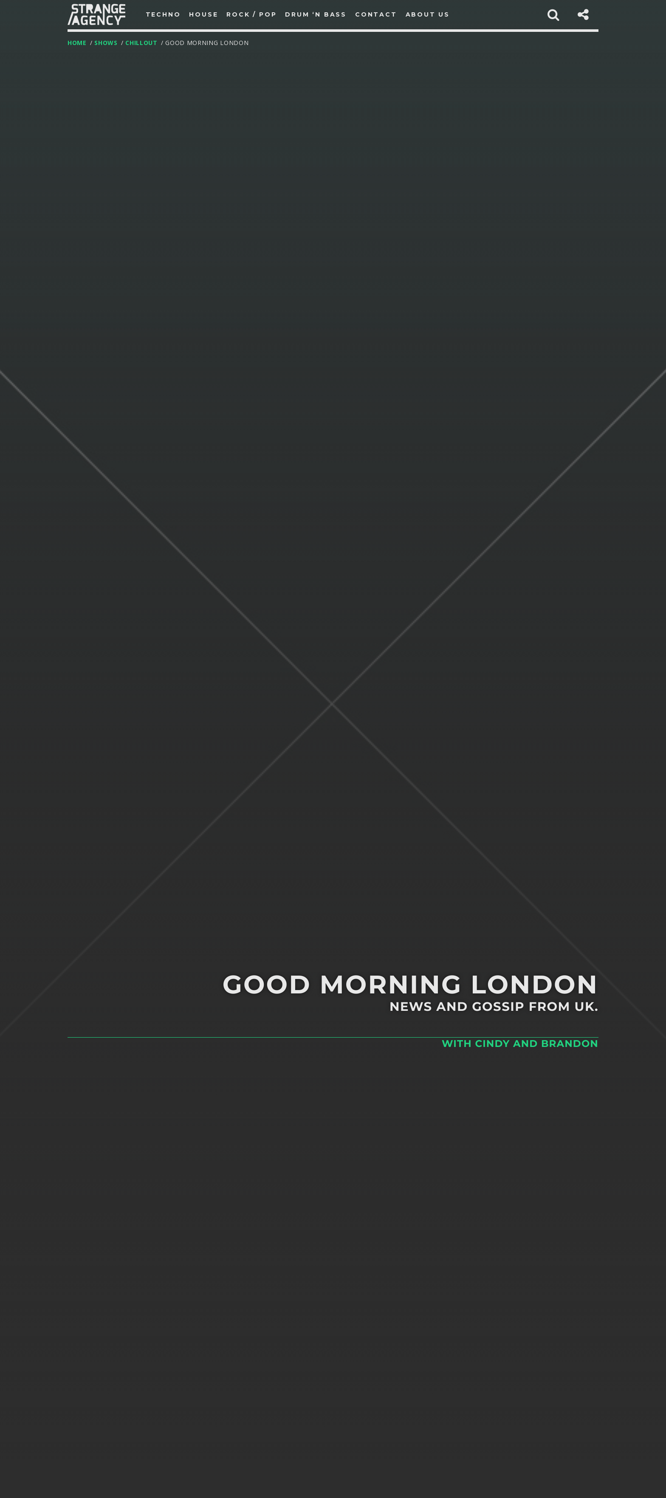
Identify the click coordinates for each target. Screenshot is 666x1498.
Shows (106, 43)
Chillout (141, 43)
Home (77, 43)
